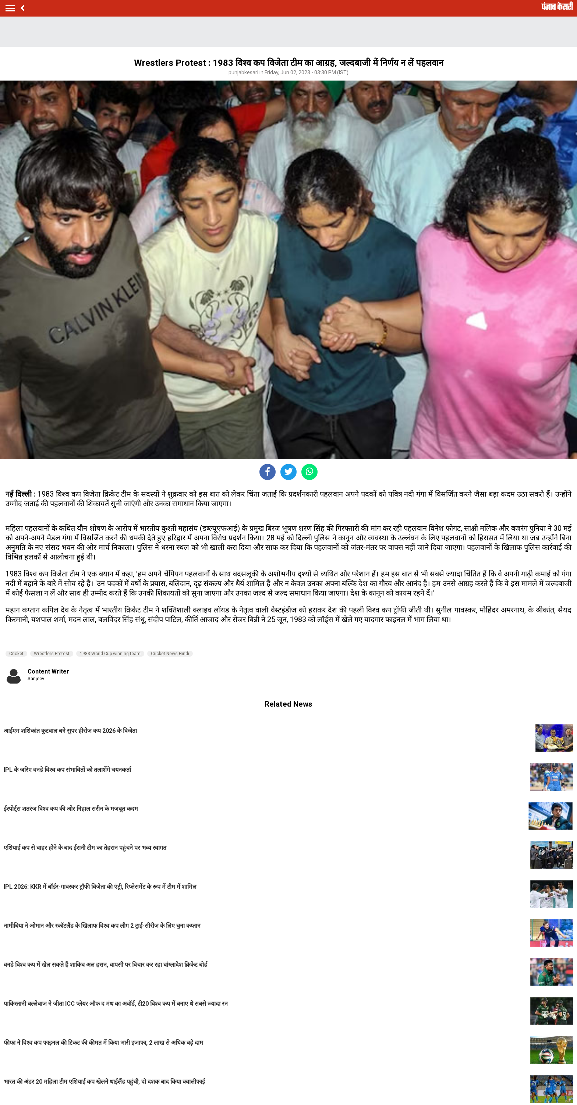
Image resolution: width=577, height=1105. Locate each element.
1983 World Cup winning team (110, 653)
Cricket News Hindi (170, 653)
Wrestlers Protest (52, 653)
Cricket (16, 653)
